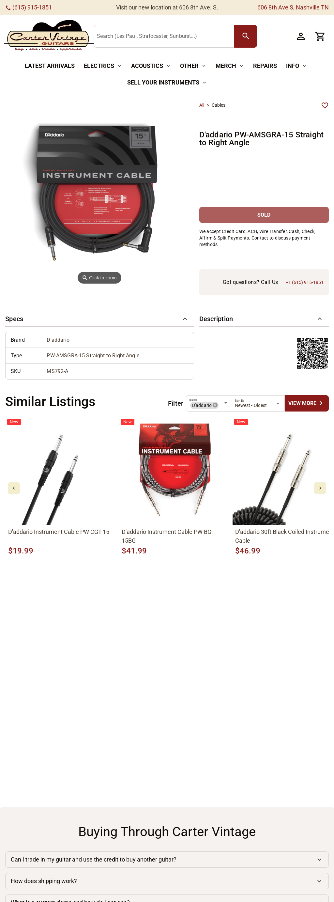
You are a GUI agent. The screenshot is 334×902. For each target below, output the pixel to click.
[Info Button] (296, 66)
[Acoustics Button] (151, 66)
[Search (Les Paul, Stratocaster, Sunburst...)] (165, 36)
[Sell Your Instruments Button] (167, 82)
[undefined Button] (307, 403)
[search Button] (245, 36)
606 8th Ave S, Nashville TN (293, 7)
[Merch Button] (229, 66)
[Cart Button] (320, 36)
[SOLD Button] (264, 215)
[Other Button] (193, 66)
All (201, 105)
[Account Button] (301, 36)
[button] (99, 319)
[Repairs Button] (265, 66)
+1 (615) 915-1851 (305, 282)
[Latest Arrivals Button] (50, 66)
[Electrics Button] (103, 66)
